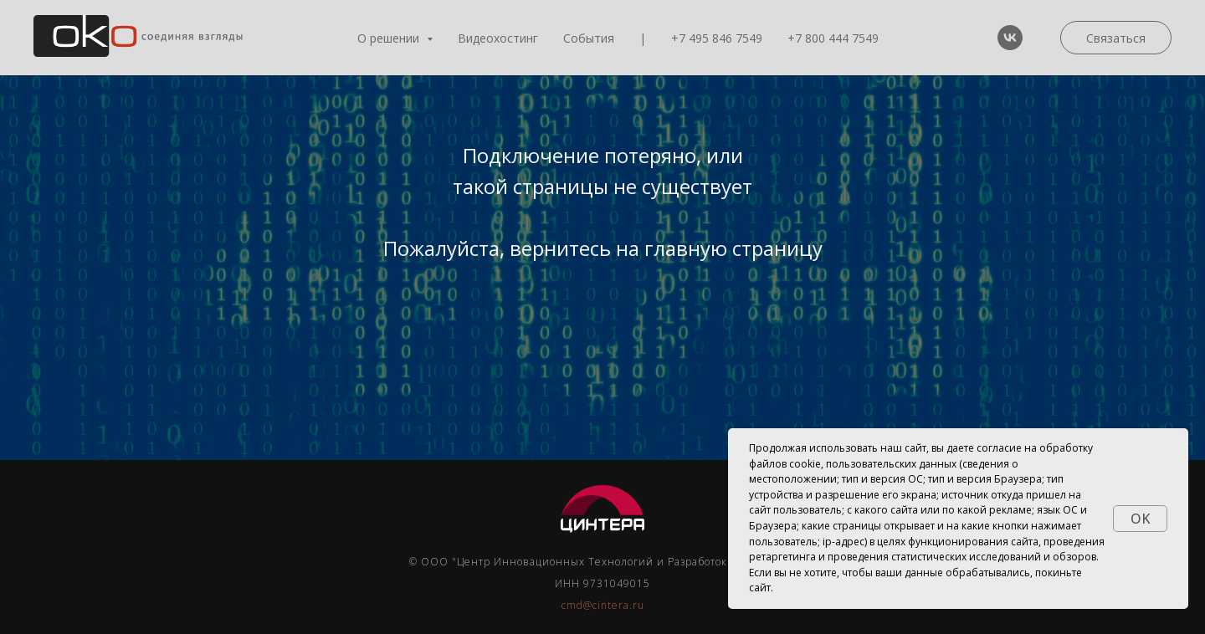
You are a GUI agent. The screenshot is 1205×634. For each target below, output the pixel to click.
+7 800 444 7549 (833, 38)
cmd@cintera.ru (602, 605)
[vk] (1010, 37)
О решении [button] (390, 38)
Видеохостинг (498, 38)
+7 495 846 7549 (716, 38)
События (588, 38)
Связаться (1116, 38)
